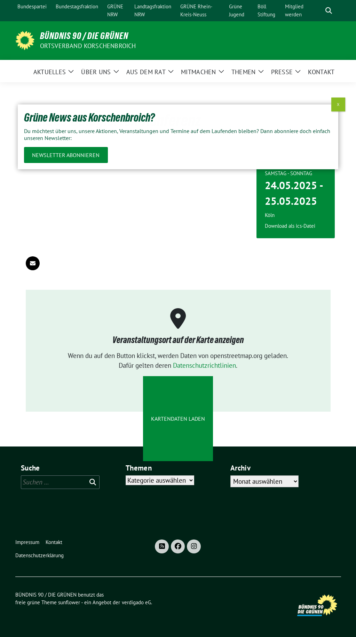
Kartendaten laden (178, 418)
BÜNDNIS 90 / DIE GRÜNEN (84, 36)
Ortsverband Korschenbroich (88, 46)
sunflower (69, 602)
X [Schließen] (338, 104)
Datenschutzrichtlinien (204, 365)
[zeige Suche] (328, 10)
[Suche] (319, 10)
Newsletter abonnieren (66, 155)
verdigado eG (136, 602)
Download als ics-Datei (290, 226)
